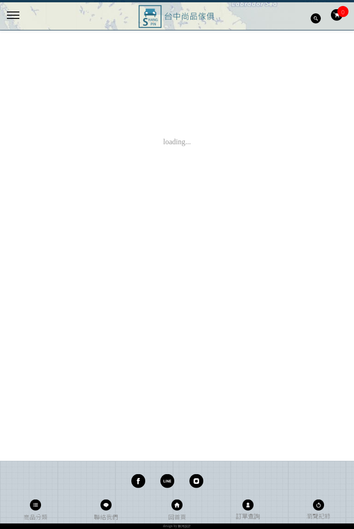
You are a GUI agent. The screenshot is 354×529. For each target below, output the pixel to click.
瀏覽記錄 (318, 515)
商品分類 (35, 516)
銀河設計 (184, 526)
